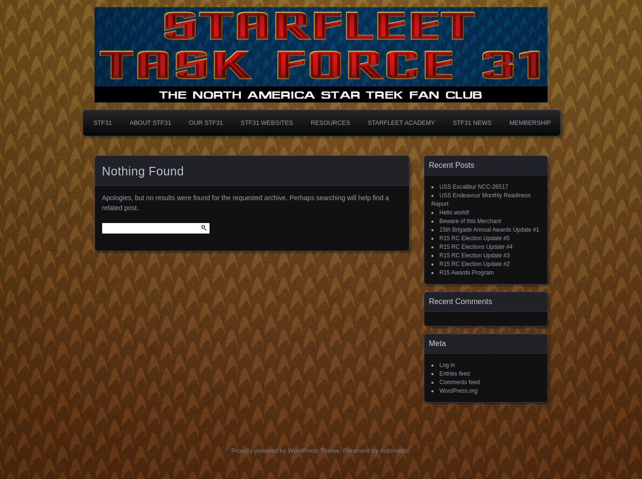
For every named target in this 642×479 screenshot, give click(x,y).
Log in (447, 365)
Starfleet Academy (401, 122)
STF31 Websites (267, 122)
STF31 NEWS (472, 122)
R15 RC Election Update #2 (475, 264)
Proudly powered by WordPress (275, 450)
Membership (530, 122)
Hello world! (455, 212)
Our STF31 (206, 122)
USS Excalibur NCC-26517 (474, 186)
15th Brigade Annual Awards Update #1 (489, 229)
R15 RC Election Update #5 (475, 238)
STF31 (103, 122)
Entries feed (455, 373)
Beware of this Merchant (470, 221)
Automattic (394, 450)
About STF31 (150, 122)
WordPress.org (459, 390)
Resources (330, 122)
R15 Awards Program (467, 272)
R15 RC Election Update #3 (475, 255)
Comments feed (460, 382)
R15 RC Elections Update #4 (476, 247)
